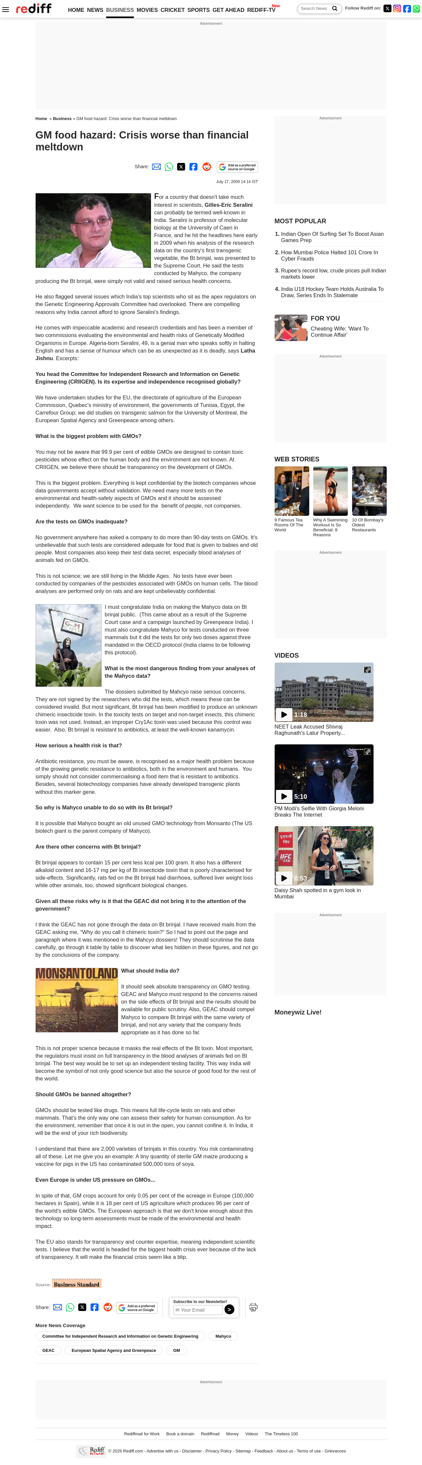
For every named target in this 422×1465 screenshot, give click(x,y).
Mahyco (223, 1336)
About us (285, 1451)
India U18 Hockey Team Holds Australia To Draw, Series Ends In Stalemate (332, 292)
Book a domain (180, 1433)
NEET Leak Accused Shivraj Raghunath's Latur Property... (310, 730)
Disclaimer (192, 1451)
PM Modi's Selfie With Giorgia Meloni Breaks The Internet (319, 811)
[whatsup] (417, 8)
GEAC (49, 1350)
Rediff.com (133, 1451)
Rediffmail (210, 1433)
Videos (251, 1433)
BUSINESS (120, 10)
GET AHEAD (229, 10)
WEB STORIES (297, 459)
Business (62, 118)
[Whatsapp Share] (168, 166)
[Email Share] (155, 166)
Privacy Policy (218, 1451)
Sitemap (243, 1451)
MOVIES (147, 10)
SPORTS (199, 10)
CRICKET (173, 10)
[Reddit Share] (205, 166)
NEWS (95, 10)
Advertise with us (162, 1451)
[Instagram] (397, 8)
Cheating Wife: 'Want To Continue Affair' (340, 332)
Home (41, 118)
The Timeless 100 (281, 1433)
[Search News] (332, 9)
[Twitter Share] (180, 166)
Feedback (264, 1451)
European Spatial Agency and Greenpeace (114, 1350)
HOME (76, 10)
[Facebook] (407, 8)
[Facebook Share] (193, 166)
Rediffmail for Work (142, 1433)
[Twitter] (387, 8)
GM (176, 1350)
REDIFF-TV (261, 10)
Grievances (335, 1451)
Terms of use (309, 1451)
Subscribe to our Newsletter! (200, 1301)
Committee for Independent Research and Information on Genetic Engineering (120, 1336)
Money (232, 1433)
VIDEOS (287, 655)
